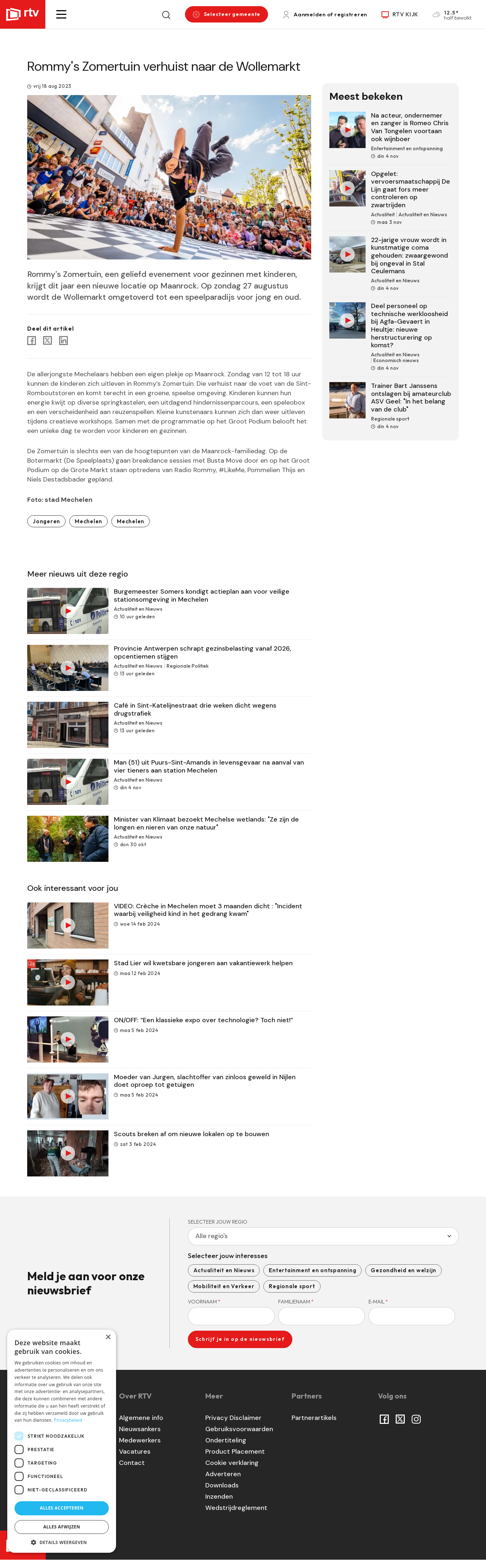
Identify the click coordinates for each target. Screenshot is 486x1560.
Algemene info (141, 1417)
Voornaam (204, 1301)
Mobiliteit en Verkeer (224, 1286)
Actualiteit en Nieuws (224, 1270)
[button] (61, 14)
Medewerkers (140, 1440)
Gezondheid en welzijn (403, 1270)
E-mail (378, 1301)
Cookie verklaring (232, 1462)
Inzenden (219, 1496)
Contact (132, 1462)
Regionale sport (292, 1286)
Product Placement (235, 1451)
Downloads (222, 1485)
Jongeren (46, 521)
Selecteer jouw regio (217, 1222)
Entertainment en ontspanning (312, 1270)
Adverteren (223, 1474)
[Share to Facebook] (31, 340)
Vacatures (135, 1451)
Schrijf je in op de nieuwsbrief (240, 1339)
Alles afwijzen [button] (61, 1527)
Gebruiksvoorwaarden (239, 1429)
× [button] (108, 1337)
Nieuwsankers (140, 1429)
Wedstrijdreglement (236, 1507)
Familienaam (296, 1301)
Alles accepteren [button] (62, 1508)
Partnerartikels (314, 1417)
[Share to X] (47, 340)
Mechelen (88, 521)
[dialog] (61, 1441)
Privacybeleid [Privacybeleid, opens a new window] (68, 1420)
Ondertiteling (225, 1440)
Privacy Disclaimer (233, 1417)
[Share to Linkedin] (63, 340)
